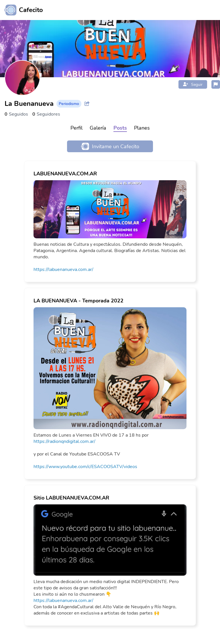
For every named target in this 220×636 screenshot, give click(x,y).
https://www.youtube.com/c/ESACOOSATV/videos (85, 466)
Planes (142, 127)
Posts (120, 127)
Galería (98, 127)
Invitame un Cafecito (110, 146)
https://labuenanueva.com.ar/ (63, 269)
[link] (110, 221)
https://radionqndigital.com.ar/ (64, 441)
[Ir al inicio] (21, 10)
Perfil (76, 127)
